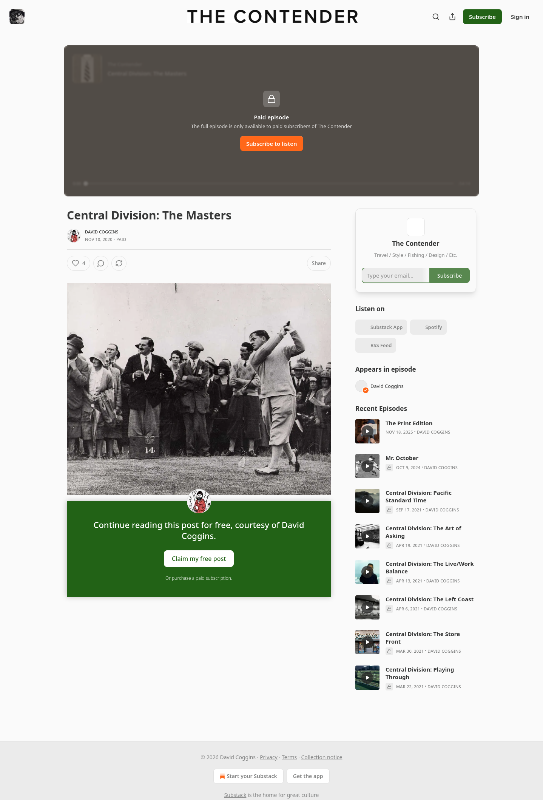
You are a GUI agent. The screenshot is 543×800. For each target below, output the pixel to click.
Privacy (269, 757)
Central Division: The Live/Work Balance (430, 578)
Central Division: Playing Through (420, 684)
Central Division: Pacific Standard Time (419, 507)
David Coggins (102, 232)
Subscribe (482, 16)
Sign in (520, 16)
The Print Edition (409, 434)
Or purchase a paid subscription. (198, 578)
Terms (289, 757)
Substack (235, 794)
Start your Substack (247, 776)
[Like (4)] (78, 263)
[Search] (435, 16)
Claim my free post (199, 558)
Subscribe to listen (271, 143)
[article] (415, 442)
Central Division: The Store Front (423, 648)
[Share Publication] (452, 16)
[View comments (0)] (120, 263)
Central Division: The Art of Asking (423, 542)
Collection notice (321, 757)
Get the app (308, 776)
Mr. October (402, 469)
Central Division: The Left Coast (430, 610)
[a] (367, 442)
